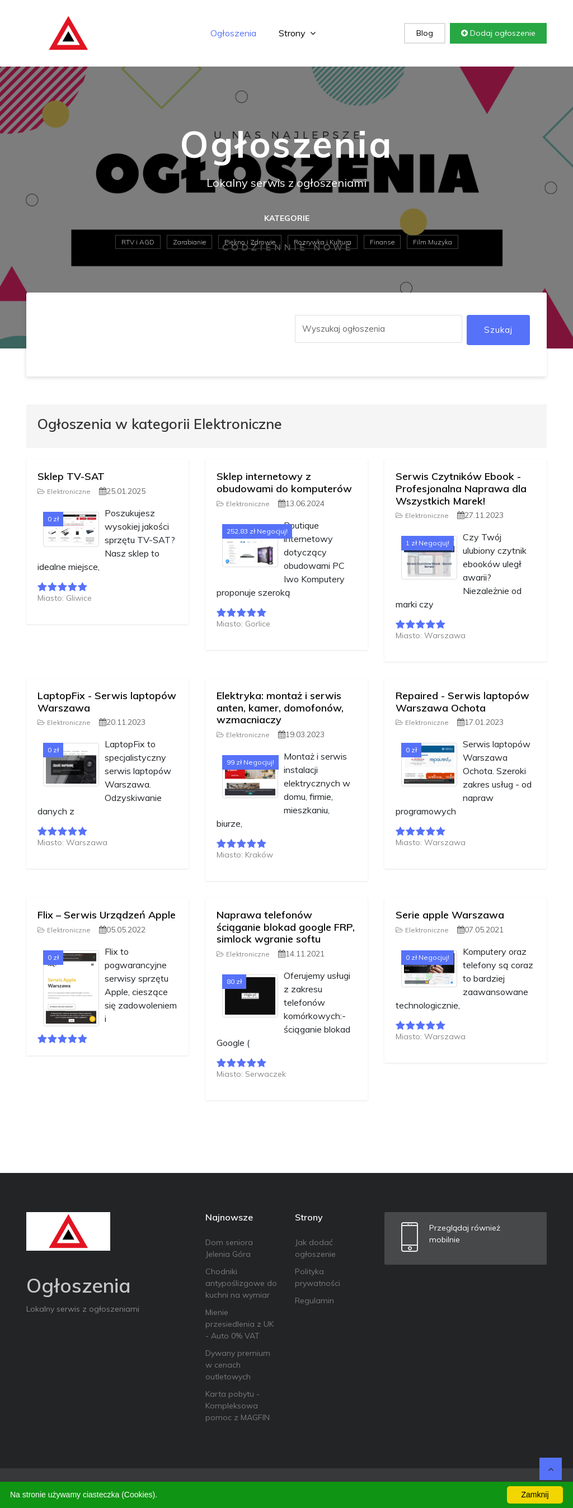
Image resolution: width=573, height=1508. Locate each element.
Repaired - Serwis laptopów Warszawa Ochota (462, 701)
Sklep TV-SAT (71, 476)
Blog (424, 33)
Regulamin (314, 1300)
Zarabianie (189, 242)
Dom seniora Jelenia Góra (229, 1248)
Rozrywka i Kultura (322, 242)
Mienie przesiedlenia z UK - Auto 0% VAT (239, 1324)
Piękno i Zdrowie (249, 242)
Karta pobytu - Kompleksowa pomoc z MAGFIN (237, 1405)
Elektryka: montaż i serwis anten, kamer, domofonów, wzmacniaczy (280, 707)
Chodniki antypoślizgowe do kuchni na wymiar (241, 1283)
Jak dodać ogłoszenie (315, 1248)
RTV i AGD (137, 242)
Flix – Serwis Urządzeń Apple (106, 914)
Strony (297, 33)
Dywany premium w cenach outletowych (237, 1365)
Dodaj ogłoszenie (498, 33)
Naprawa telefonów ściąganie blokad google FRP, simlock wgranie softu (286, 926)
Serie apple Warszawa (450, 914)
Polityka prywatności (317, 1277)
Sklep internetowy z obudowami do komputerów (284, 482)
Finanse (382, 242)
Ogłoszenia (233, 33)
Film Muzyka (432, 242)
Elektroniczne (64, 491)
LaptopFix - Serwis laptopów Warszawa (106, 701)
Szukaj (498, 329)
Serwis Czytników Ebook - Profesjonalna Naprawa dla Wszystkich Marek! (461, 488)
